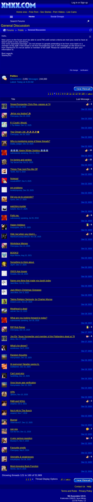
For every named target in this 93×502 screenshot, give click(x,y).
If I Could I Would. (18, 122)
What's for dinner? (18, 345)
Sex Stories (45, 12)
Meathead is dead (18, 308)
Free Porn (33, 12)
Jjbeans (13, 395)
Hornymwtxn (15, 358)
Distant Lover (15, 302)
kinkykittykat (15, 459)
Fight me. (14, 215)
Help (89, 486)
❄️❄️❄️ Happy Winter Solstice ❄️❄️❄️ (29, 150)
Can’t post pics (17, 373)
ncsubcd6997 (15, 181)
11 (70, 94)
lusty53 (13, 209)
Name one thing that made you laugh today (30, 280)
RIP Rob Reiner (17, 327)
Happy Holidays (17, 225)
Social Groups (57, 16)
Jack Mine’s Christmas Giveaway (25, 290)
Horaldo (13, 274)
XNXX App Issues (18, 271)
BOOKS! (14, 253)
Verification (84, 70)
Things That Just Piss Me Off (24, 169)
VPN (12, 392)
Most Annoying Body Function (24, 466)
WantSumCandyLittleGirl (20, 237)
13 (76, 94)
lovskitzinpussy (16, 190)
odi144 (13, 311)
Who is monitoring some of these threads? (30, 141)
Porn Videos (59, 12)
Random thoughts (18, 355)
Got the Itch (14, 432)
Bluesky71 (14, 441)
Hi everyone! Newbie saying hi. (25, 364)
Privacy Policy (85, 491)
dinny (12, 107)
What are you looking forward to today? (28, 318)
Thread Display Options (46, 479)
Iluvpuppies (14, 227)
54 (79, 94)
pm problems (16, 188)
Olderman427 (15, 422)
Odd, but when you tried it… (23, 234)
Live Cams (71, 12)
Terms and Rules (69, 491)
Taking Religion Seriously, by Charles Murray (31, 299)
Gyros (12, 200)
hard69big (14, 376)
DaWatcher (14, 367)
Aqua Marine (15, 255)
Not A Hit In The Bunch (21, 410)
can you (14, 429)
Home (32, 16)
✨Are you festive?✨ (20, 113)
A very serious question (21, 438)
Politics (14, 76)
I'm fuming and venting (21, 160)
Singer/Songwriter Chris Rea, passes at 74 (30, 104)
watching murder (18, 206)
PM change (74, 70)
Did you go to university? (21, 197)
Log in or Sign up (80, 2)
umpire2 (13, 404)
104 (83, 94)
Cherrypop (14, 116)
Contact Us (80, 486)
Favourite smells (18, 447)
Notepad (14, 178)
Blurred (13, 420)
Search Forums (17, 21)
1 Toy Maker (15, 125)
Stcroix (13, 469)
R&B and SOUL (17, 401)
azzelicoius (14, 348)
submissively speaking (19, 153)
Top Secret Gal (16, 162)
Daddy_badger (16, 144)
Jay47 (12, 265)
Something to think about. (22, 262)
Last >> (90, 94)
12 (73, 94)
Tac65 (12, 172)
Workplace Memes (19, 243)
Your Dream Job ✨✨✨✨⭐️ (25, 132)
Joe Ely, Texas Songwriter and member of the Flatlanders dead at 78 (42, 336)
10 (67, 94)
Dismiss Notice (90, 36)
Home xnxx (21, 12)
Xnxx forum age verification (23, 382)
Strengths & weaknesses (22, 457)
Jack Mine (14, 283)
